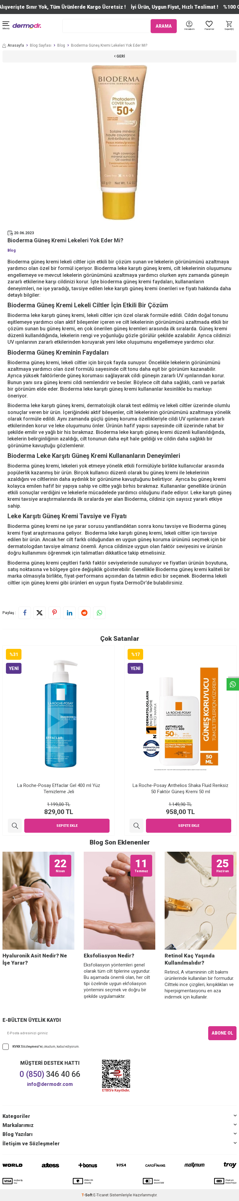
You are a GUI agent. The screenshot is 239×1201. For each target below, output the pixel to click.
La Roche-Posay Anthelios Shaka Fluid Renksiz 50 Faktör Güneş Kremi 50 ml (180, 788)
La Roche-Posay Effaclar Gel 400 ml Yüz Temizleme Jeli (58, 788)
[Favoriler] (209, 26)
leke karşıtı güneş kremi (57, 315)
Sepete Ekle (66, 826)
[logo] (26, 26)
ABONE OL (222, 1033)
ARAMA (164, 25)
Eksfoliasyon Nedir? (109, 955)
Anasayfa (13, 45)
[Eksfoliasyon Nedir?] (120, 901)
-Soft (87, 1195)
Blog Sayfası (40, 45)
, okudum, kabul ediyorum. (41, 1047)
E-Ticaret (101, 1195)
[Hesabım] (189, 29)
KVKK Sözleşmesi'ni (27, 1046)
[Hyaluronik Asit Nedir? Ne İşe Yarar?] (38, 901)
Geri (119, 56)
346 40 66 (50, 1074)
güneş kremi (211, 479)
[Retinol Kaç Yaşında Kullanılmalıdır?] (201, 901)
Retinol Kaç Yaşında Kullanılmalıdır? (190, 959)
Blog (61, 45)
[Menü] (5, 25)
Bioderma (18, 563)
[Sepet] (229, 26)
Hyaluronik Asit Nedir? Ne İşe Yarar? (34, 959)
